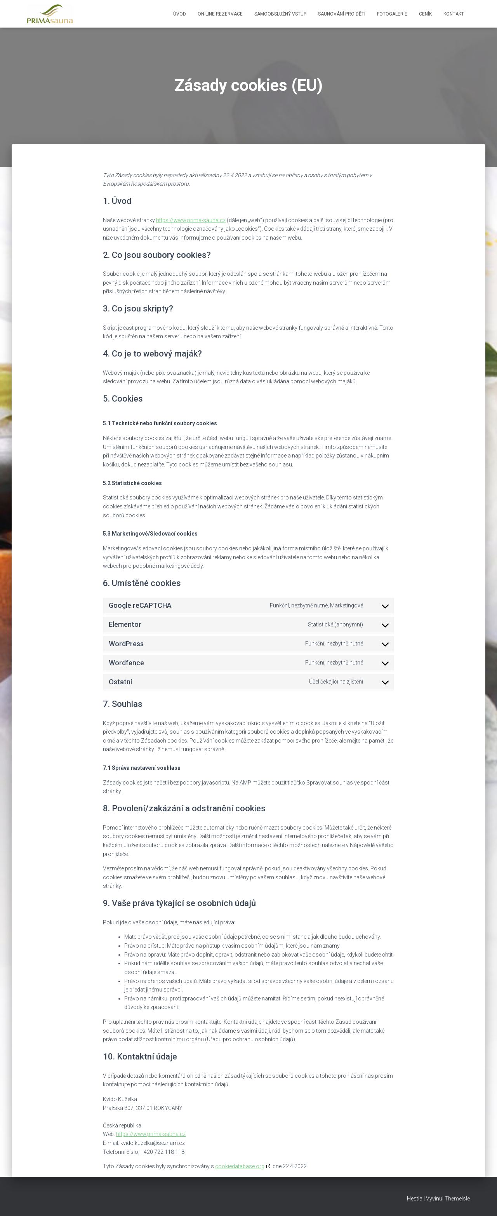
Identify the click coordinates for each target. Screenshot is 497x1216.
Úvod (179, 14)
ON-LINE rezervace (220, 14)
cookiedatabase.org (239, 1166)
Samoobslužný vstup (280, 14)
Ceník (425, 14)
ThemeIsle (457, 1198)
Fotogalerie (392, 14)
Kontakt (453, 14)
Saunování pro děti (341, 14)
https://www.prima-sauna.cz (191, 220)
